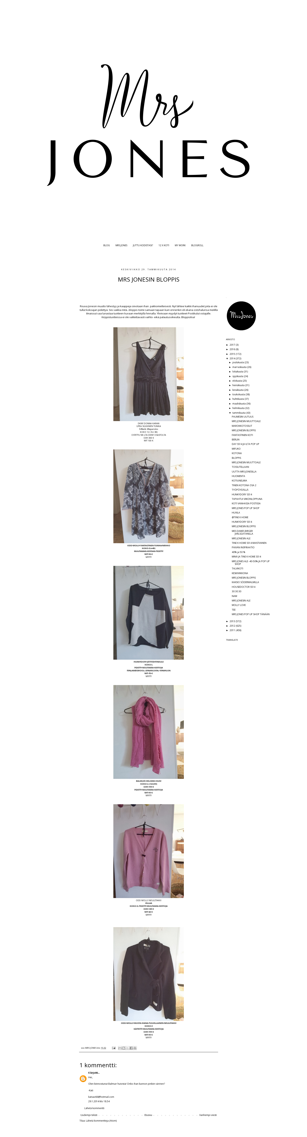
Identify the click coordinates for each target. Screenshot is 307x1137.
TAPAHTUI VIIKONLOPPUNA (247, 499)
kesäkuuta (238, 390)
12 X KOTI (164, 245)
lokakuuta (238, 371)
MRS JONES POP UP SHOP (245, 508)
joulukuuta (238, 362)
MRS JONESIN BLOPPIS (244, 430)
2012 (233, 625)
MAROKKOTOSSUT (242, 426)
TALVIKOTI (237, 568)
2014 (233, 358)
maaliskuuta (239, 403)
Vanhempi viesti (208, 1115)
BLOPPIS (236, 458)
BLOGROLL (197, 245)
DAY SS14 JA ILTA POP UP (245, 444)
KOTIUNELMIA (239, 480)
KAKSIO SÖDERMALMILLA (245, 582)
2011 (233, 630)
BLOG (106, 245)
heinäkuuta (238, 385)
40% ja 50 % (238, 552)
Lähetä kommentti (94, 1108)
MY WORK (180, 245)
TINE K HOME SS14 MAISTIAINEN (249, 543)
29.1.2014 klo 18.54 (99, 1101)
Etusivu (148, 1115)
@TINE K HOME (240, 517)
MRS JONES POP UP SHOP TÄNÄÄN (251, 614)
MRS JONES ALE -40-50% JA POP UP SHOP (251, 563)
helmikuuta (238, 408)
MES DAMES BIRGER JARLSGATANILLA (242, 532)
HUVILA (236, 512)
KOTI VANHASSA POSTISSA (246, 503)
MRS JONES (121, 245)
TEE (234, 609)
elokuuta (237, 380)
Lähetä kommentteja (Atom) (101, 1120)
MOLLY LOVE (239, 605)
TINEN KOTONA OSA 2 (244, 485)
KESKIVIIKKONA (240, 573)
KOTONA (237, 453)
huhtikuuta (238, 399)
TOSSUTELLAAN (240, 467)
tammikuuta (239, 412)
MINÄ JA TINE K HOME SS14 (246, 556)
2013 (233, 621)
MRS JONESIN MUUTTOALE (246, 421)
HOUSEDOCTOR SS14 (243, 587)
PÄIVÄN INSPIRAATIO (243, 547)
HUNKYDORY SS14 (242, 494)
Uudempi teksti (88, 1115)
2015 (233, 354)
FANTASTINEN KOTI (242, 435)
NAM (234, 596)
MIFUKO (236, 448)
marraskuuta (239, 367)
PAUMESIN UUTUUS (242, 416)
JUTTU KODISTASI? (143, 245)
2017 (233, 344)
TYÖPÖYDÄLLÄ (240, 489)
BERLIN (235, 439)
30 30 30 (236, 591)
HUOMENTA (238, 476)
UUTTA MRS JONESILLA (244, 471)
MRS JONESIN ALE (241, 538)
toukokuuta (239, 394)
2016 (233, 349)
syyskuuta (238, 376)
